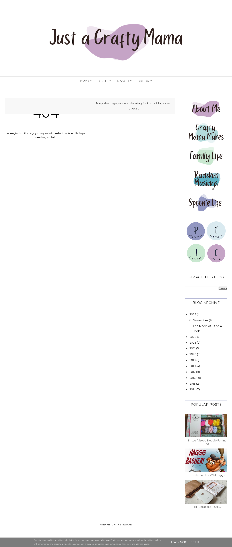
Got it (195, 542)
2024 (192, 336)
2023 (192, 342)
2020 (192, 354)
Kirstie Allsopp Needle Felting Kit (207, 442)
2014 (192, 389)
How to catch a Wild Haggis (207, 475)
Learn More (179, 542)
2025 (192, 314)
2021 (192, 348)
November (200, 320)
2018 (192, 366)
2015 (192, 383)
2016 (192, 377)
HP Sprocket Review (207, 506)
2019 (192, 360)
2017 (192, 371)
